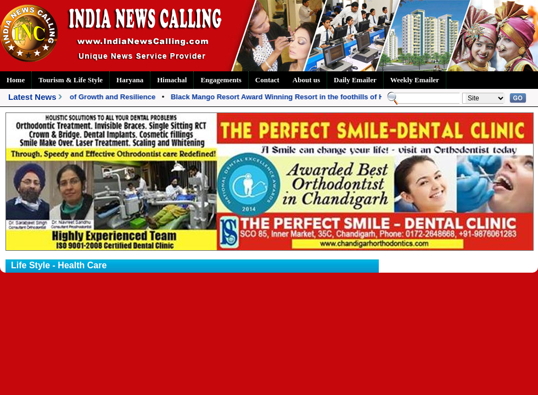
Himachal (172, 80)
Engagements (220, 80)
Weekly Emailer (414, 80)
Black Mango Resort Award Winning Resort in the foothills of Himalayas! (295, 97)
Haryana (129, 80)
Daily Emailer (355, 80)
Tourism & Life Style (70, 80)
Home (16, 80)
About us (306, 80)
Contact (267, 80)
